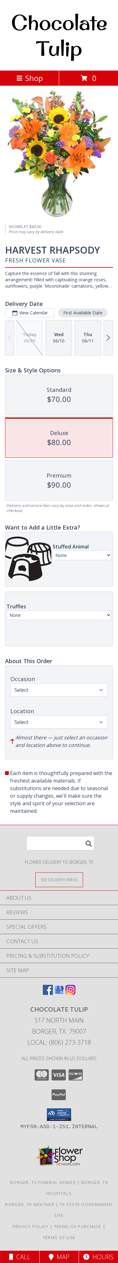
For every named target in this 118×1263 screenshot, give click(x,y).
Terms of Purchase (78, 1226)
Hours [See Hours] (98, 1257)
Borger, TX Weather (29, 1204)
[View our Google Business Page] (59, 992)
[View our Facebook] (48, 992)
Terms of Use (59, 1237)
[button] (59, 1114)
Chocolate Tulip (59, 35)
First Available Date (83, 313)
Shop (29, 78)
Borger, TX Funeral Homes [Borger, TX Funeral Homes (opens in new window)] (43, 1182)
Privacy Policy (31, 1226)
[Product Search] (60, 843)
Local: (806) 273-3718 (59, 1042)
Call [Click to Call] (19, 1257)
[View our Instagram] (70, 992)
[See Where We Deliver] (59, 879)
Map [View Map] (59, 1257)
